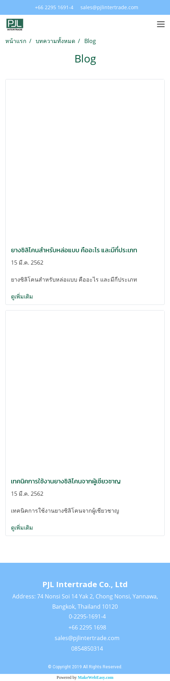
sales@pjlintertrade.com (87, 638)
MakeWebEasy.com (96, 677)
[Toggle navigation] (161, 24)
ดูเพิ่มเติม (23, 296)
